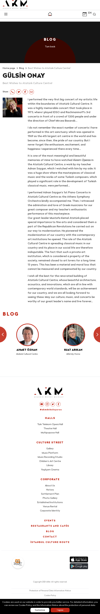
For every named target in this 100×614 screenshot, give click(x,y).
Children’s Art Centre (50, 461)
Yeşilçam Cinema (50, 470)
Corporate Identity (50, 511)
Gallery (50, 449)
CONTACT (50, 537)
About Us (50, 486)
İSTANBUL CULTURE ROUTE (50, 542)
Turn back (50, 46)
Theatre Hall (50, 429)
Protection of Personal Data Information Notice (50, 591)
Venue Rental (50, 507)
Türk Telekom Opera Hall (50, 424)
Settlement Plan (50, 494)
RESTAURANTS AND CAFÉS (50, 526)
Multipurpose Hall (50, 433)
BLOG (50, 531)
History (50, 490)
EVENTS (50, 521)
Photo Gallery (50, 498)
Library (50, 465)
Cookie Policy (50, 596)
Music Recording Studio (50, 457)
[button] (50, 14)
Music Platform (50, 453)
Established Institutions (50, 502)
